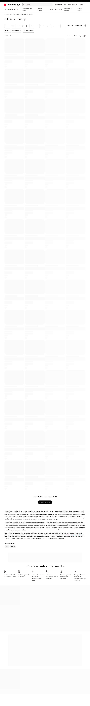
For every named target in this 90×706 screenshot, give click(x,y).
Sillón (22, 14)
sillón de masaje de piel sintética (73, 535)
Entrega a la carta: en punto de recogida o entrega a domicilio (80, 577)
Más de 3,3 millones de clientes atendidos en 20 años (37, 577)
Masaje (13, 546)
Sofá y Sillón (9, 14)
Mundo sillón (17, 14)
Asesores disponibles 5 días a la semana (52, 576)
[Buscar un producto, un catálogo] (24, 4)
